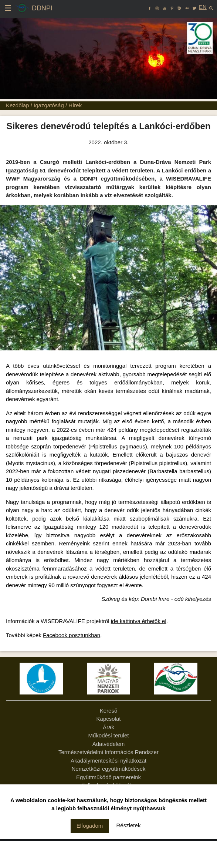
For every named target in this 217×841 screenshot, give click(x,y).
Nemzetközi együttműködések (108, 769)
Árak (108, 727)
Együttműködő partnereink (108, 777)
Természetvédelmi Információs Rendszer (108, 752)
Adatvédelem (108, 744)
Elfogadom (90, 826)
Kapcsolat (108, 719)
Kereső (109, 710)
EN (203, 7)
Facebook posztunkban (71, 635)
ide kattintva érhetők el (138, 621)
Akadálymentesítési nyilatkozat (108, 760)
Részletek (128, 825)
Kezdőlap (17, 105)
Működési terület (108, 735)
